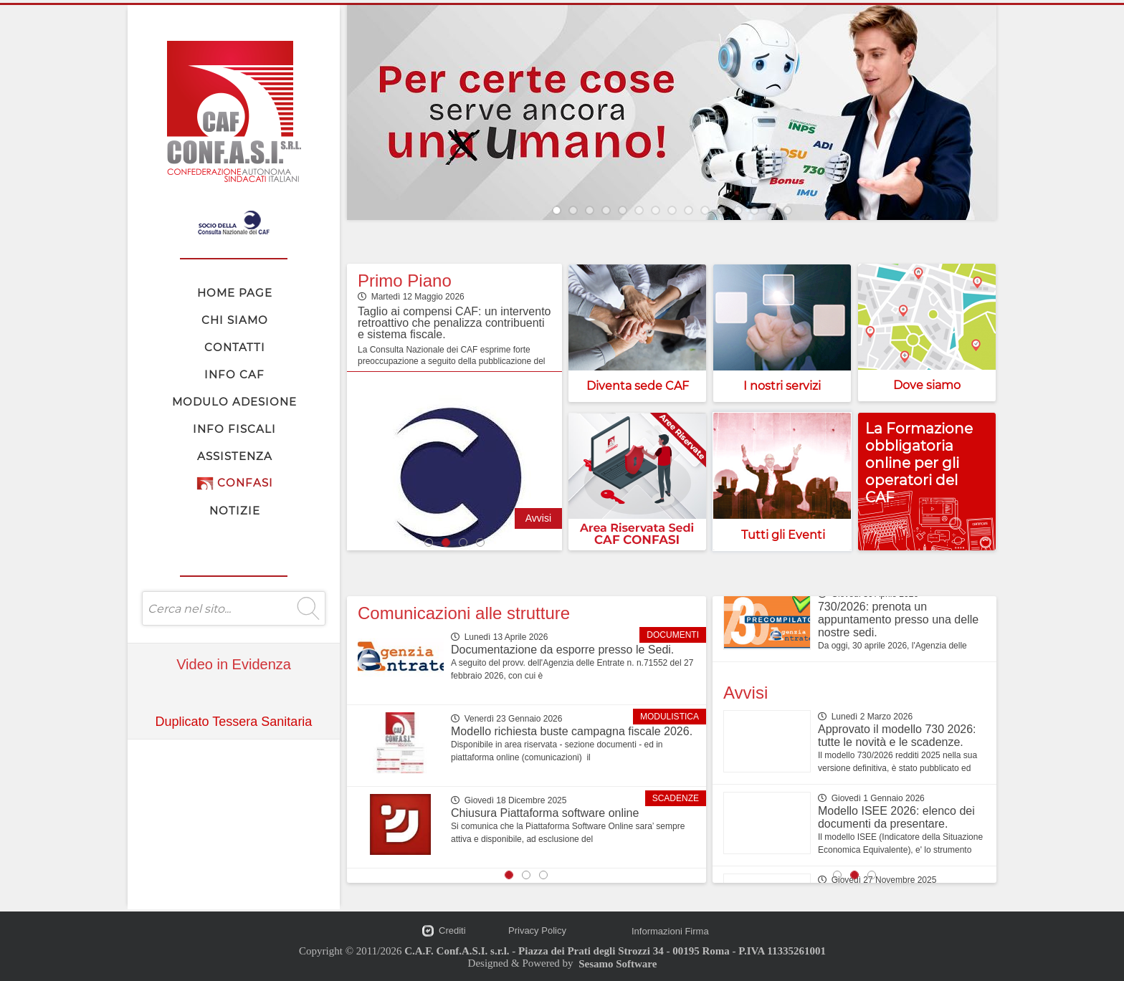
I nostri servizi (782, 386)
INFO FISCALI (234, 429)
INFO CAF (234, 374)
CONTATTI (234, 347)
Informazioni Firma (670, 931)
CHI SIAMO (234, 320)
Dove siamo (927, 385)
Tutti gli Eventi (783, 535)
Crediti (452, 930)
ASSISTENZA (234, 456)
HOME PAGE (234, 293)
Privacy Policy (537, 930)
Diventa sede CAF (637, 386)
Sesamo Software (617, 964)
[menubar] (234, 401)
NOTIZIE (234, 510)
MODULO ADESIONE (234, 401)
